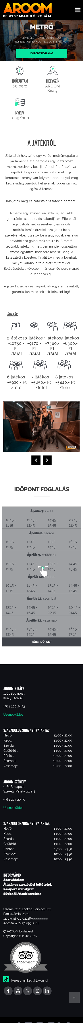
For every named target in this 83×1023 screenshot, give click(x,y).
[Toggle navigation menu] (77, 10)
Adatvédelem (13, 880)
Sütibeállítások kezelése (22, 894)
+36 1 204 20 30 (14, 799)
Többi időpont (41, 641)
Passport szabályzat (18, 889)
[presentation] (36, 460)
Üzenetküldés (13, 714)
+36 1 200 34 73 (14, 706)
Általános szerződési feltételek (27, 884)
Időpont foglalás (41, 53)
